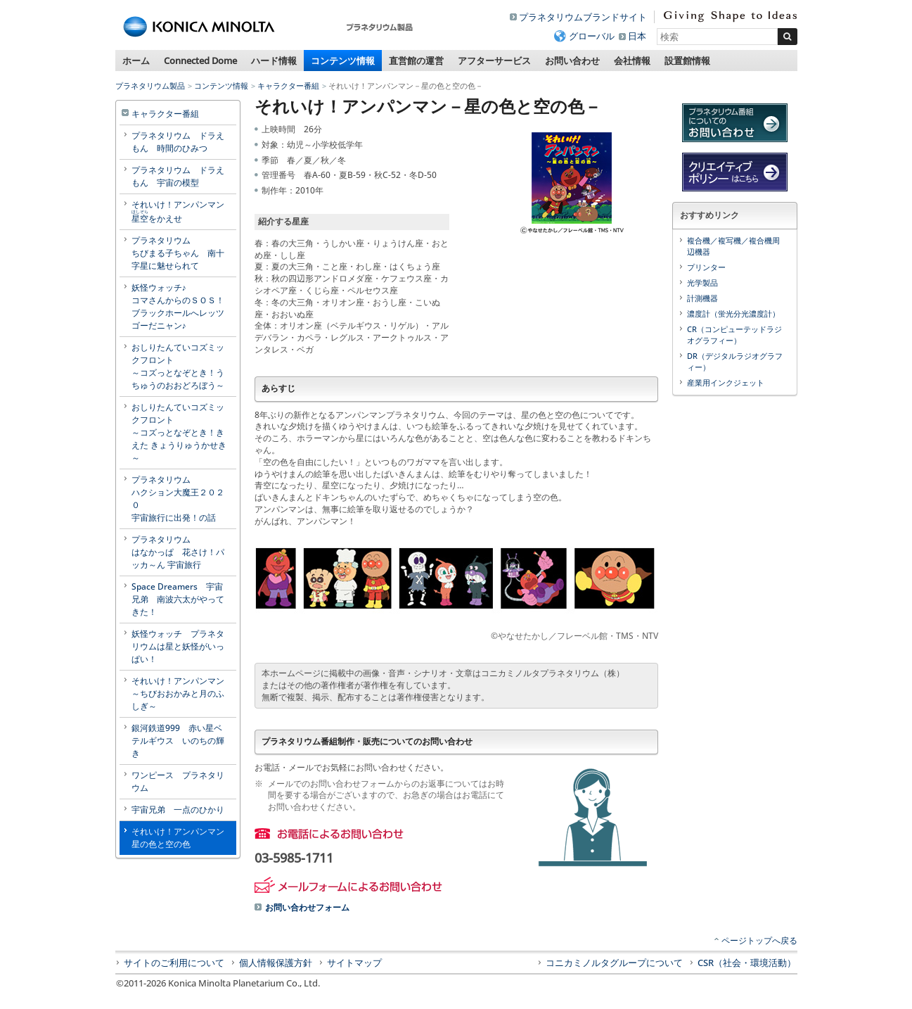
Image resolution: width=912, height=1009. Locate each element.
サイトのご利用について (174, 962)
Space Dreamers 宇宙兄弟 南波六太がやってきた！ (177, 599)
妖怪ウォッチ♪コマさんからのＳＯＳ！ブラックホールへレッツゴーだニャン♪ (177, 306)
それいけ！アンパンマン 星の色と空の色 (182, 837)
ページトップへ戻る (759, 940)
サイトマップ (354, 962)
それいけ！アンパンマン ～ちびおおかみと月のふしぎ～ (182, 693)
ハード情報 (274, 60)
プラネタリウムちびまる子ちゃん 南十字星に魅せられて (177, 253)
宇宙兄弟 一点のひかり (177, 810)
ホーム (136, 60)
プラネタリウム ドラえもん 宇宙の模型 (177, 176)
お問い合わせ (572, 60)
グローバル (592, 36)
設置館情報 (687, 60)
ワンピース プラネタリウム (177, 781)
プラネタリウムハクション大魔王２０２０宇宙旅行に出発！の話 (177, 498)
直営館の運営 (416, 60)
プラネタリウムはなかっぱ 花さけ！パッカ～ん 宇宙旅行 (177, 552)
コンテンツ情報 (343, 60)
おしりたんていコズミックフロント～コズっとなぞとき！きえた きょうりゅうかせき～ (178, 432)
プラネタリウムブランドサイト (583, 17)
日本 (637, 36)
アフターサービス (494, 60)
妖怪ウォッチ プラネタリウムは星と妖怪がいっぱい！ (177, 646)
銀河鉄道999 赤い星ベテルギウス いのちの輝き (177, 740)
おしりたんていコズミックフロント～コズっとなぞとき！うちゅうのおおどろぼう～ (177, 366)
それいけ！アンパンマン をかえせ (182, 211)
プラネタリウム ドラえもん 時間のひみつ (177, 141)
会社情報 (632, 60)
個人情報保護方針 (275, 962)
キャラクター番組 (288, 85)
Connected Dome (200, 60)
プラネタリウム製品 (150, 85)
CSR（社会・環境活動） (747, 962)
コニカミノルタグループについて (614, 962)
